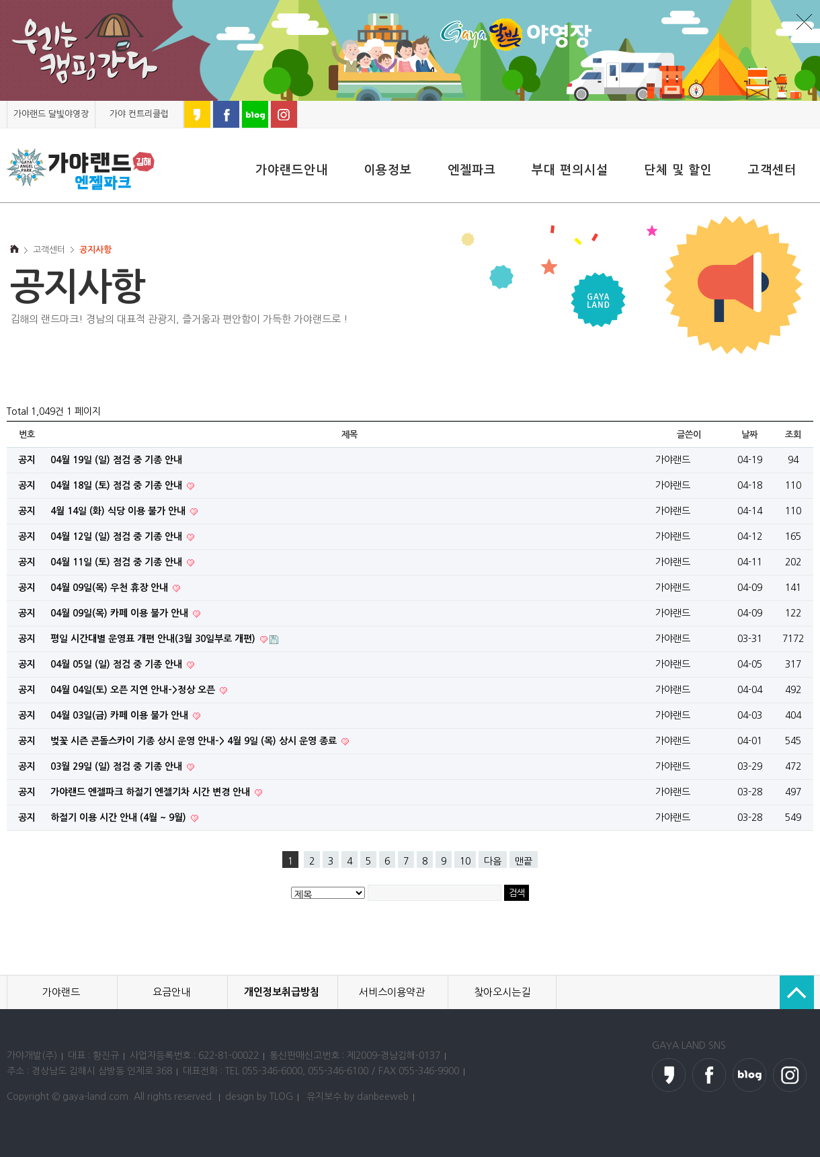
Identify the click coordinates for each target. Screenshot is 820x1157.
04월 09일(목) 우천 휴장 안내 (110, 587)
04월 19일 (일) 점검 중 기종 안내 (116, 460)
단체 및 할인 (678, 170)
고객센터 (772, 170)
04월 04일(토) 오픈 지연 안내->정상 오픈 (134, 689)
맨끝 (523, 861)
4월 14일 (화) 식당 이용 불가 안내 (119, 511)
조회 (793, 434)
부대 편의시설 (570, 170)
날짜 (749, 434)
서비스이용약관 (392, 992)
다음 (492, 861)
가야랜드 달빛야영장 (51, 114)
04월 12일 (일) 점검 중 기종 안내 (117, 536)
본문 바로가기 (0, 101)
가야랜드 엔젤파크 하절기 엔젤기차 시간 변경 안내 (151, 792)
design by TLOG (259, 1096)
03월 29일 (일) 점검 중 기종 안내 (117, 766)
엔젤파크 (472, 170)
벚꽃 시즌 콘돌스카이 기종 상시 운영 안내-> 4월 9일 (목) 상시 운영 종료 (194, 741)
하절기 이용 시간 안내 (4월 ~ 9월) (119, 817)
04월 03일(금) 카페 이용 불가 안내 (120, 715)
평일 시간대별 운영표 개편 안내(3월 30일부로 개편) (154, 638)
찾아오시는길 (502, 992)
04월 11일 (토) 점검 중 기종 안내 (117, 562)
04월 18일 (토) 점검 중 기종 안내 (117, 485)
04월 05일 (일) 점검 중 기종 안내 (117, 664)
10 (465, 861)
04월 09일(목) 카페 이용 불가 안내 (120, 613)
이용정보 (388, 170)
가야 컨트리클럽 (139, 114)
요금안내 (171, 992)
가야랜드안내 (291, 170)
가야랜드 (61, 992)
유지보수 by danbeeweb (357, 1096)
